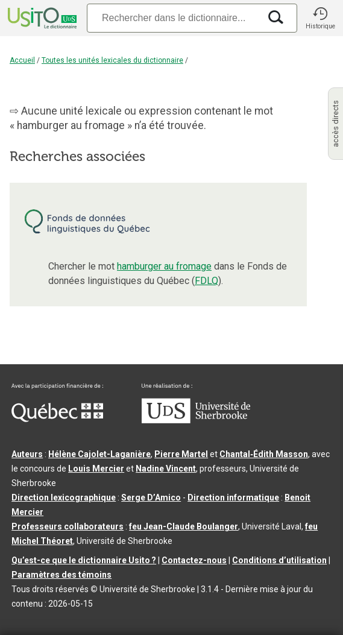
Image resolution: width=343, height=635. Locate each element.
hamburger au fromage (164, 266)
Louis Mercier (96, 468)
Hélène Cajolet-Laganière (99, 454)
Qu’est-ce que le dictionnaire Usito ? (83, 560)
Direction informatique (233, 497)
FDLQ (206, 280)
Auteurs (27, 454)
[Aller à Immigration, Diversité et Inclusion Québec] (57, 419)
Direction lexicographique (63, 497)
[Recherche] (173, 17)
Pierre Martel (181, 454)
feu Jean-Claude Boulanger (183, 526)
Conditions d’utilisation (279, 560)
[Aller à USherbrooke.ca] (196, 420)
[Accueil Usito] (41, 18)
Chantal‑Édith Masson (263, 454)
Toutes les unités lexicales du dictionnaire (112, 60)
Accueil (22, 60)
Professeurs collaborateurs (67, 526)
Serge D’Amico (151, 497)
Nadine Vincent (166, 468)
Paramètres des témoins (61, 575)
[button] (320, 18)
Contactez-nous (194, 560)
